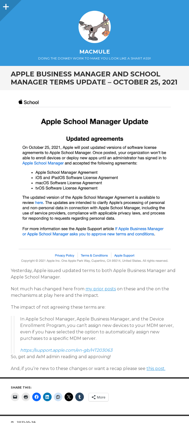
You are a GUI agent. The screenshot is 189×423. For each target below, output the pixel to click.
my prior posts (100, 288)
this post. (156, 368)
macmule (94, 51)
